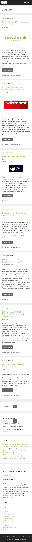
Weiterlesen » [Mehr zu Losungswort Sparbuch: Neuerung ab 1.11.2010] (8, 294)
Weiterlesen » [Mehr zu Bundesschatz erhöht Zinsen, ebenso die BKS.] (8, 242)
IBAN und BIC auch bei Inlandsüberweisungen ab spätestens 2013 (13, 314)
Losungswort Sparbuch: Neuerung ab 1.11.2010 (12, 260)
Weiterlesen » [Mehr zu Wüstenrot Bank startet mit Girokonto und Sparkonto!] (8, 139)
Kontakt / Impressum (9, 530)
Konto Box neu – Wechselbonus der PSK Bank (15, 365)
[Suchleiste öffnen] (19, 2)
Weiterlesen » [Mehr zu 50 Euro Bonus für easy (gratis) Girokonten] (8, 70)
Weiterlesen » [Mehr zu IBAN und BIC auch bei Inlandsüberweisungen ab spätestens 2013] (8, 347)
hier (12, 497)
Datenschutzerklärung (9, 523)
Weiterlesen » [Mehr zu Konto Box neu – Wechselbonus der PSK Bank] (8, 390)
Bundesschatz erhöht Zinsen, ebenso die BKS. (14, 214)
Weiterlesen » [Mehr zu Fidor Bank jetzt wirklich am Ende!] (8, 195)
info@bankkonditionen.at (10, 504)
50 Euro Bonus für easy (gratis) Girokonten (15, 23)
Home (4, 18)
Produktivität (7, 476)
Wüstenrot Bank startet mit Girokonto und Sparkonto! (13, 88)
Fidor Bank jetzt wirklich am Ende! (13, 157)
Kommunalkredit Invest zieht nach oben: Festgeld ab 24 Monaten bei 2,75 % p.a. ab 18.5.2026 (15, 446)
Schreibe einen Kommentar (12, 75)
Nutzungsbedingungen (10, 527)
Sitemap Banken (9, 514)
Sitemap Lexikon (9, 516)
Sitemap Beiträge (9, 518)
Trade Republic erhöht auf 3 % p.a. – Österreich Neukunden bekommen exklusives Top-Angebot (13, 456)
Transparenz (6, 525)
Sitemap (5, 512)
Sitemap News (8, 521)
